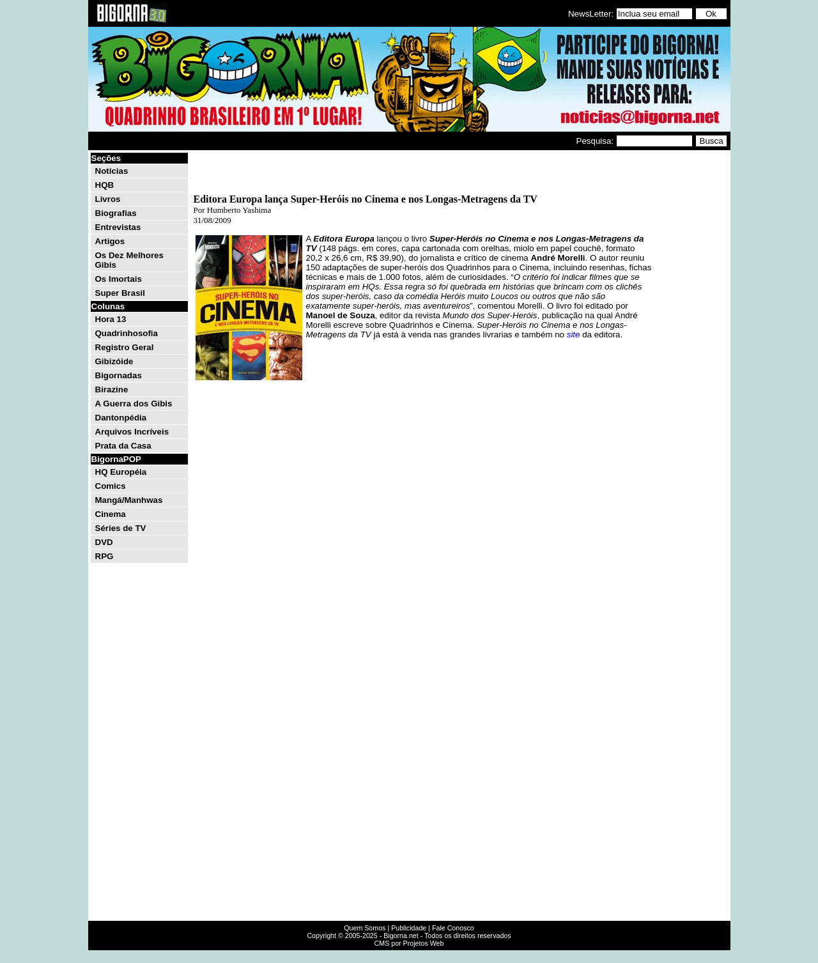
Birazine (111, 389)
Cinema (110, 514)
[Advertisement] (690, 343)
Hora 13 (111, 319)
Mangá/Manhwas (129, 500)
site (573, 334)
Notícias (111, 171)
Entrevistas (118, 227)
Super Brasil (120, 293)
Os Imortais (118, 279)
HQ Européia (121, 472)
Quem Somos (364, 928)
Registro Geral (124, 347)
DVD (104, 542)
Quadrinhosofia (126, 333)
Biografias (116, 213)
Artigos (110, 241)
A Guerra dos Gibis (134, 403)
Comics (110, 486)
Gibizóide (114, 361)
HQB (104, 185)
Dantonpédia (121, 417)
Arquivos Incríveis (132, 431)
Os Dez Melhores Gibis (129, 260)
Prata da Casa (123, 446)
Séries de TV (120, 528)
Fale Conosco (453, 928)
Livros (108, 199)
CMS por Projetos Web (409, 943)
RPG (104, 556)
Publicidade (408, 928)
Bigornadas (118, 375)
